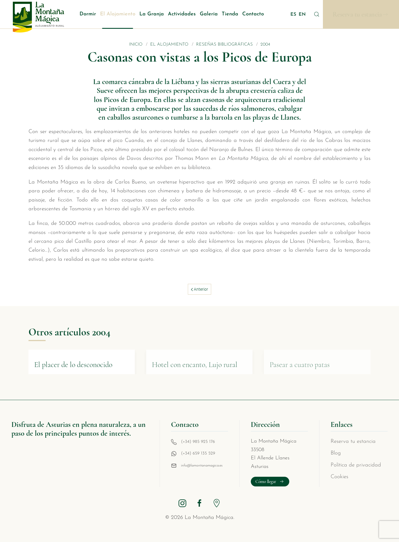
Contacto (253, 14)
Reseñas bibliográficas (224, 44)
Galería (209, 14)
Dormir (88, 14)
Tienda (230, 14)
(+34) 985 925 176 (198, 442)
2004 (265, 44)
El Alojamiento (117, 14)
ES (294, 14)
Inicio (135, 44)
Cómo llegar (270, 481)
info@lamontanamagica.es (202, 465)
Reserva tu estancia (357, 14)
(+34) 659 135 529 (198, 453)
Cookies (339, 477)
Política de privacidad (356, 465)
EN (302, 14)
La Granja (151, 14)
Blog (336, 453)
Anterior (199, 289)
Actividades (182, 14)
